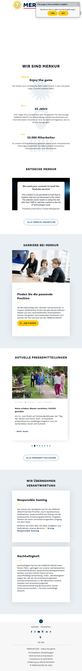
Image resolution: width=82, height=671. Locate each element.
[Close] (78, 4)
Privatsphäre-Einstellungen (41, 653)
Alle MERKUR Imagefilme (41, 222)
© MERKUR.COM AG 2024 (41, 665)
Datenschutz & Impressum (41, 656)
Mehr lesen (24, 431)
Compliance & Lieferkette (41, 659)
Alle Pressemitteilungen (41, 458)
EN (43, 642)
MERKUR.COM (33, 649)
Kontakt (35, 627)
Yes (53, 13)
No (63, 13)
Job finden (28, 323)
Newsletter (46, 627)
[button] (32, 446)
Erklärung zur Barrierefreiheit (41, 662)
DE (39, 642)
